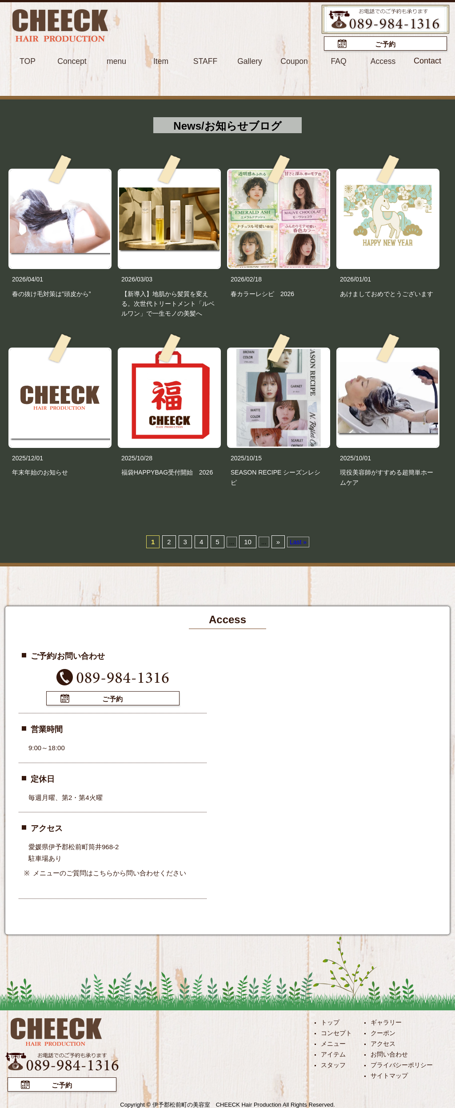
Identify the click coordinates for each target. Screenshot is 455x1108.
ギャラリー (386, 1021)
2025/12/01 (27, 457)
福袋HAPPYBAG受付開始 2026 (167, 471)
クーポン (383, 1031)
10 (247, 541)
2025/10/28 (136, 457)
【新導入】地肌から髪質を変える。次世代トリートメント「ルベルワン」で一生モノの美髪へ (168, 303)
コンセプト (336, 1031)
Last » (298, 541)
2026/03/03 (136, 278)
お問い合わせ (389, 1053)
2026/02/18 (246, 278)
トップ (330, 1021)
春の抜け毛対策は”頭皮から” (51, 293)
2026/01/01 (355, 278)
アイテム (333, 1053)
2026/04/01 (27, 278)
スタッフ (333, 1063)
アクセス (383, 1042)
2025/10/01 (355, 457)
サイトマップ (389, 1074)
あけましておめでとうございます (386, 293)
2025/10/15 (246, 457)
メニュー (333, 1042)
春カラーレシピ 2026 (262, 293)
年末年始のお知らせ (40, 471)
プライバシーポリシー (402, 1063)
